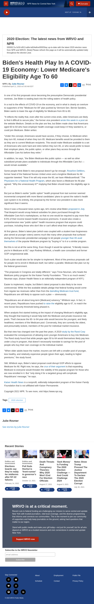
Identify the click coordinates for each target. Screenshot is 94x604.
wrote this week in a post (72, 120)
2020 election (17, 400)
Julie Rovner (18, 84)
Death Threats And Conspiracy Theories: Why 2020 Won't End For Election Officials (47, 471)
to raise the (48, 303)
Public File (77, 575)
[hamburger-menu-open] (6, 3)
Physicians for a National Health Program (24, 181)
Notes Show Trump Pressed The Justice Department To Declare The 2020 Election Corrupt (80, 473)
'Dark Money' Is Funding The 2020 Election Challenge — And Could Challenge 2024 (63, 471)
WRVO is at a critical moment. (40, 506)
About (37, 575)
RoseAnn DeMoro (75, 171)
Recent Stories (14, 446)
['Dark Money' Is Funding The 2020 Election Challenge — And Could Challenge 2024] (64, 454)
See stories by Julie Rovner (15, 426)
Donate (84, 3)
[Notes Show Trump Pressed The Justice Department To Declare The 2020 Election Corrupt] (81, 454)
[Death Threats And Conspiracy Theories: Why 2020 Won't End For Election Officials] (47, 454)
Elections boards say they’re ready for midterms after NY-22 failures (12, 473)
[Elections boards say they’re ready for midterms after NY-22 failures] (12, 454)
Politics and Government (10, 462)
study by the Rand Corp (73, 331)
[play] (7, 12)
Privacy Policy (78, 581)
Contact (57, 581)
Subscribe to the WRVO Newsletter (21, 550)
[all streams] (90, 12)
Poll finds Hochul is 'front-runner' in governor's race (29, 471)
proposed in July (76, 209)
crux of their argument (54, 366)
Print (88, 84)
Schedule (38, 581)
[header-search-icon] (71, 3)
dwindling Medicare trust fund (64, 291)
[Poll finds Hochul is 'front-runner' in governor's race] (29, 454)
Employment (58, 575)
